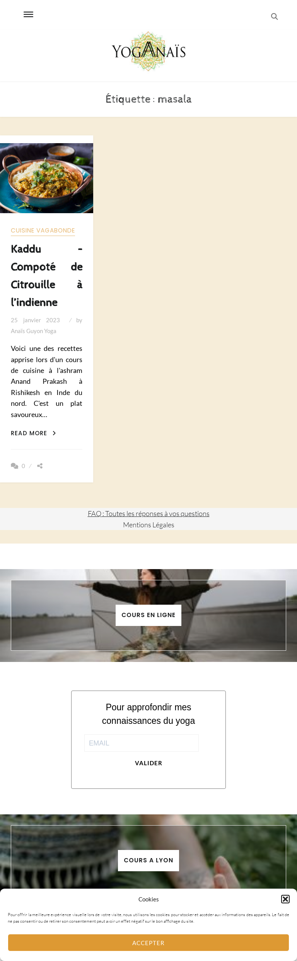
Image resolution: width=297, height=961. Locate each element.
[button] (285, 899)
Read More (33, 433)
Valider (148, 762)
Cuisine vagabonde (43, 230)
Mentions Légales (148, 524)
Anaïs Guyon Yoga (33, 330)
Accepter (148, 942)
